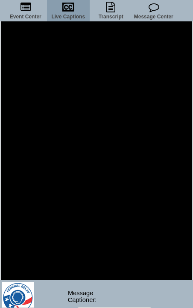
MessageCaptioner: (81, 296)
